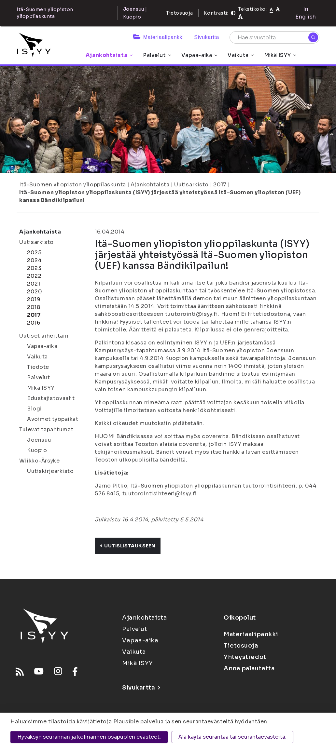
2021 (33, 283)
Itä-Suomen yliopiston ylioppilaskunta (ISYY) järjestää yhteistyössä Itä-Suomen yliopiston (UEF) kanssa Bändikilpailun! (160, 196)
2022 (34, 276)
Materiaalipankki (158, 37)
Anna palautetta (249, 668)
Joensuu (39, 439)
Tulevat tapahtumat (46, 429)
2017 (219, 184)
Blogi (34, 408)
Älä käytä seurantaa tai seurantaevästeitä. (232, 736)
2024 (34, 260)
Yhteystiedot (245, 657)
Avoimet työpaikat (52, 419)
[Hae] (313, 37)
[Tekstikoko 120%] (240, 16)
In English (305, 13)
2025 (34, 252)
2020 (34, 291)
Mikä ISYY (280, 55)
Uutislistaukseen (127, 546)
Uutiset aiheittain (43, 335)
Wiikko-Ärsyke (39, 460)
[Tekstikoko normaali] (271, 9)
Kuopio (37, 450)
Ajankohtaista (109, 55)
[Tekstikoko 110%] (278, 9)
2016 (33, 322)
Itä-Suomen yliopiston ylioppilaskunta (72, 184)
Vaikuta (241, 55)
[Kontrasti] (233, 13)
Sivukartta (206, 37)
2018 (33, 307)
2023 (34, 268)
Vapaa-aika (199, 55)
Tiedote (38, 367)
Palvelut (157, 55)
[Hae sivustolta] (274, 37)
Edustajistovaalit (51, 398)
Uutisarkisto (191, 184)
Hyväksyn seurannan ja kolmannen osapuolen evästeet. (89, 736)
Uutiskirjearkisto (50, 471)
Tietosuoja (179, 13)
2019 (33, 299)
